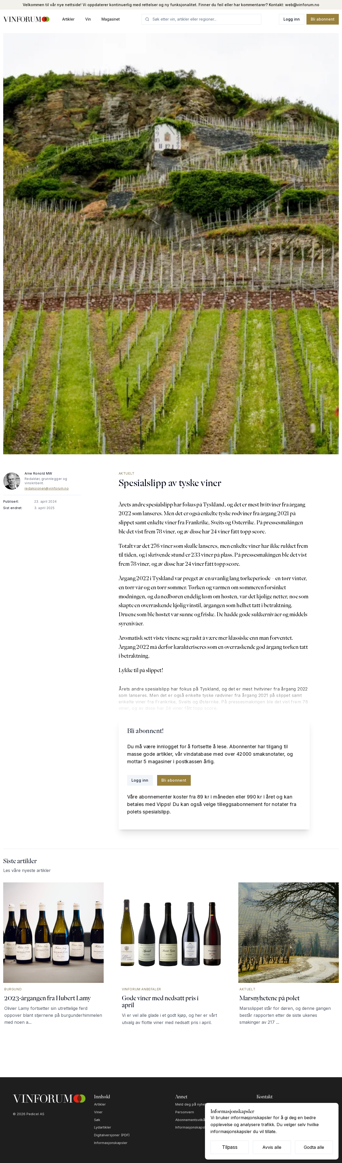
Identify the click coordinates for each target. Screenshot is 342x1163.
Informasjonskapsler (110, 1143)
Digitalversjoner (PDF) (112, 1135)
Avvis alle (271, 1147)
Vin (88, 19)
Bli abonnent (323, 19)
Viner (98, 1112)
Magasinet (111, 19)
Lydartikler (102, 1127)
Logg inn (291, 19)
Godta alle (314, 1147)
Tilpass (230, 1147)
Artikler (68, 19)
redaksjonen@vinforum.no (47, 488)
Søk (97, 1120)
